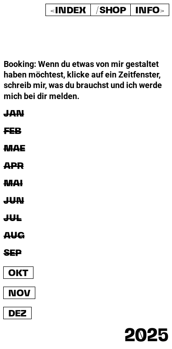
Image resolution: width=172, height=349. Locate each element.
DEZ (17, 314)
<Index (68, 10)
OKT (18, 273)
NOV (19, 293)
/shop (110, 10)
